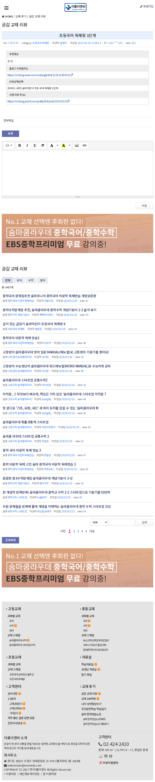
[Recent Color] (64, 145)
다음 (91, 531)
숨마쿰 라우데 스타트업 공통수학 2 (26, 436)
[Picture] (77, 145)
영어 (42, 280)
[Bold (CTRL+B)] (20, 145)
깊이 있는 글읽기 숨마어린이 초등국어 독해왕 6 (34, 323)
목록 (10, 133)
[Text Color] (52, 145)
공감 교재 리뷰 (37, 16)
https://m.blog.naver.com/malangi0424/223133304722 (40, 75)
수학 (30, 280)
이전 (63, 531)
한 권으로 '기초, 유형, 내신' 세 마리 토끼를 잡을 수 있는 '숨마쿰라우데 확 (51, 408)
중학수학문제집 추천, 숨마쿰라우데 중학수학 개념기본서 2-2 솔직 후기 (49, 309)
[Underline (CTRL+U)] (35, 145)
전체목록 (10, 540)
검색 (144, 522)
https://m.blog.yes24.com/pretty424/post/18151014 (38, 101)
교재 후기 (21, 16)
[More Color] (57, 145)
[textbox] (77, 172)
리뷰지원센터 (110, 763)
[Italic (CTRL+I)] (27, 145)
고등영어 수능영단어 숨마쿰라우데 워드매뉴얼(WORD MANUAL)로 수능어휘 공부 (57, 366)
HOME (9, 16)
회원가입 (146, 6)
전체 (7, 280)
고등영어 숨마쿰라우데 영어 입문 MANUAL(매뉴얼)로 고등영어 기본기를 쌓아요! (56, 352)
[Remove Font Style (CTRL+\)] (43, 145)
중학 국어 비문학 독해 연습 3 (22, 450)
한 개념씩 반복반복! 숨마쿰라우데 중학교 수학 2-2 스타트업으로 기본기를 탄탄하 (56, 492)
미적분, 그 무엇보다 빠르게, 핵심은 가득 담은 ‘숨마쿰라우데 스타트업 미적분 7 (54, 394)
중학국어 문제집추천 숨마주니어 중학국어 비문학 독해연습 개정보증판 (49, 295)
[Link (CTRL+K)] (84, 145)
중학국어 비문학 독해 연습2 (21, 337)
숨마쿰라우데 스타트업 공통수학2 (25, 380)
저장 (144, 206)
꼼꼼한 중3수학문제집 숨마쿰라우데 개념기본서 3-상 (38, 478)
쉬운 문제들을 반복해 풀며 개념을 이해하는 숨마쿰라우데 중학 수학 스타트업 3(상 (57, 506)
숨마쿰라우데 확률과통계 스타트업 (26, 422)
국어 (19, 280)
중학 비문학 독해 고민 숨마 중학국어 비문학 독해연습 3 (39, 464)
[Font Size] (9, 145)
